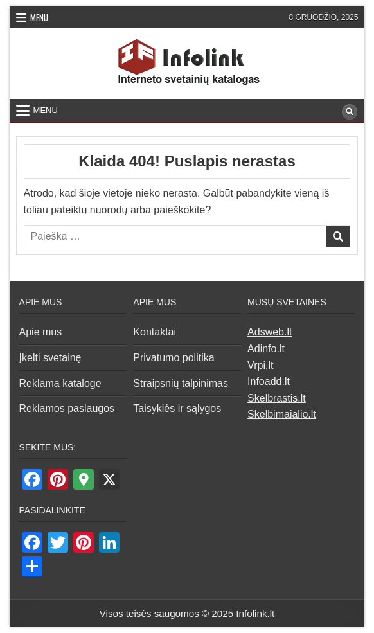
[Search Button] (349, 112)
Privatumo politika (173, 357)
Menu (39, 17)
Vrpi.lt (260, 365)
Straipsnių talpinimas (180, 383)
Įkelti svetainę (50, 357)
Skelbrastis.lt (276, 398)
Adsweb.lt (269, 331)
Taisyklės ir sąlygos (177, 408)
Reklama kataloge (60, 383)
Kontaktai (154, 331)
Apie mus (40, 331)
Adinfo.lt (266, 348)
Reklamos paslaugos (67, 408)
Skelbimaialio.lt (281, 414)
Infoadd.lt (268, 381)
